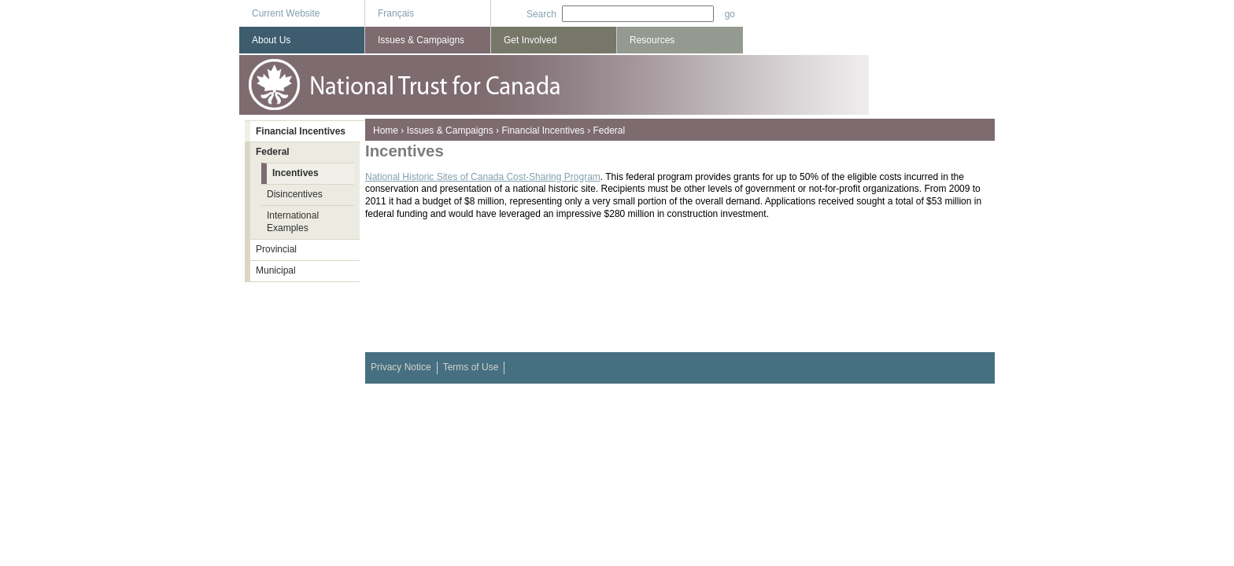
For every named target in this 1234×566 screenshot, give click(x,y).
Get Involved (530, 40)
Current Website (286, 13)
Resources (652, 40)
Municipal (276, 270)
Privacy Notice (401, 367)
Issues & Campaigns (450, 130)
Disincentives (295, 194)
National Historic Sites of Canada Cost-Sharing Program (482, 176)
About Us (271, 40)
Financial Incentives (542, 130)
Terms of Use (471, 367)
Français (396, 13)
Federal (609, 130)
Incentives (295, 172)
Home (385, 130)
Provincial (276, 249)
